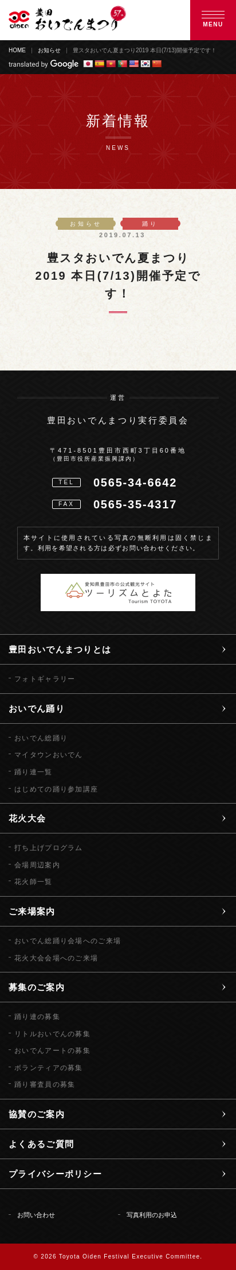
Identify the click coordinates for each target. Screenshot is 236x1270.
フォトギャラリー (44, 679)
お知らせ (49, 50)
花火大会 (27, 818)
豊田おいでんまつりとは (60, 649)
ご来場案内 (32, 911)
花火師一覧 (33, 882)
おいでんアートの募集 (52, 1051)
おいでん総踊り (41, 738)
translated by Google (43, 64)
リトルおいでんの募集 (52, 1034)
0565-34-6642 (135, 482)
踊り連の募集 (37, 1017)
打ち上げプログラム (48, 848)
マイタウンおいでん (48, 755)
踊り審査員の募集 (44, 1084)
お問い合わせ (36, 1214)
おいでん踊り (37, 708)
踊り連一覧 (33, 772)
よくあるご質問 (41, 1144)
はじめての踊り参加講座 (56, 789)
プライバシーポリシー (55, 1174)
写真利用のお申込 (152, 1214)
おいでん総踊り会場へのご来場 (67, 941)
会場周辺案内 (37, 865)
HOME (17, 50)
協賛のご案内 (37, 1114)
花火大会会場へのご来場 (56, 958)
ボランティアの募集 (48, 1068)
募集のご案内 (37, 987)
